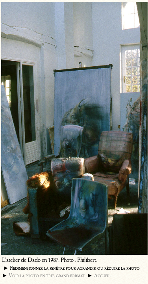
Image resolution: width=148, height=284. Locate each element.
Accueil (102, 275)
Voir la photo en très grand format (47, 275)
